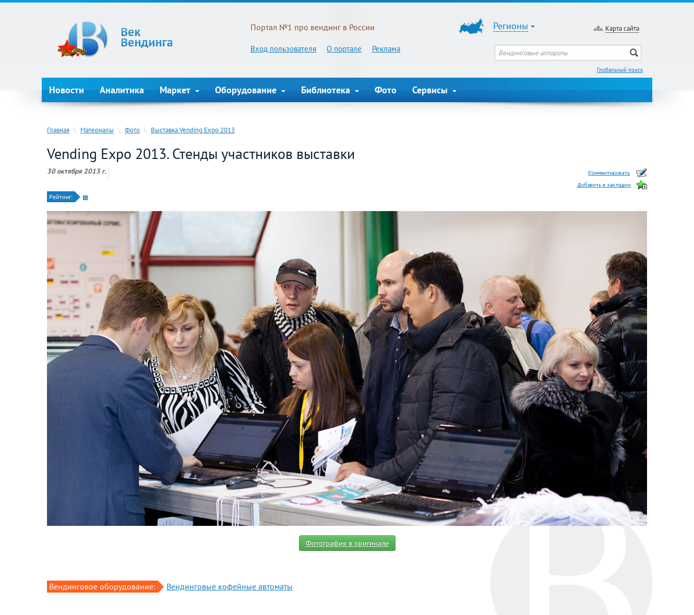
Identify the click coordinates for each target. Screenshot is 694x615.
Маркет (179, 90)
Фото (386, 90)
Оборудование (250, 90)
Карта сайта (622, 28)
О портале (344, 49)
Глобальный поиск (620, 69)
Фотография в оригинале (347, 543)
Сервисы (434, 90)
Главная (58, 129)
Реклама (386, 49)
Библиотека (330, 90)
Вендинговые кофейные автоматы (229, 586)
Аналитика (122, 90)
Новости (66, 90)
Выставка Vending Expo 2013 (193, 129)
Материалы (97, 129)
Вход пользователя (283, 49)
